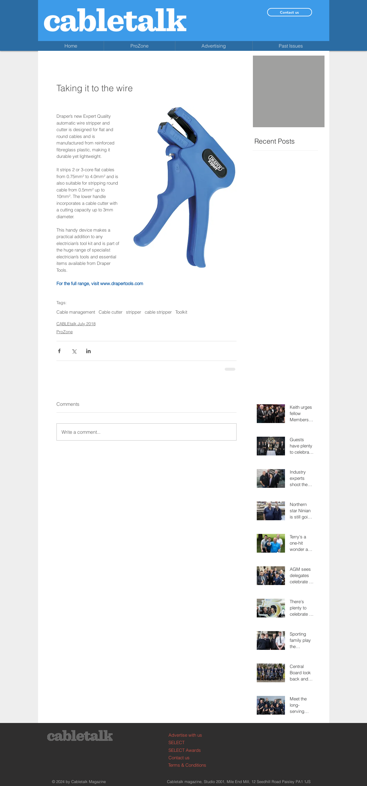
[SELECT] (190, 742)
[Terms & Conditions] (190, 765)
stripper (133, 312)
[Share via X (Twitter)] (74, 351)
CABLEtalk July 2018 (76, 323)
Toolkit (181, 312)
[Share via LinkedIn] (88, 351)
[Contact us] (289, 12)
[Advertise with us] (190, 735)
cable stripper (158, 312)
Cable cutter (110, 312)
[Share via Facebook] (59, 351)
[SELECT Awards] (190, 750)
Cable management (75, 312)
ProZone (64, 331)
